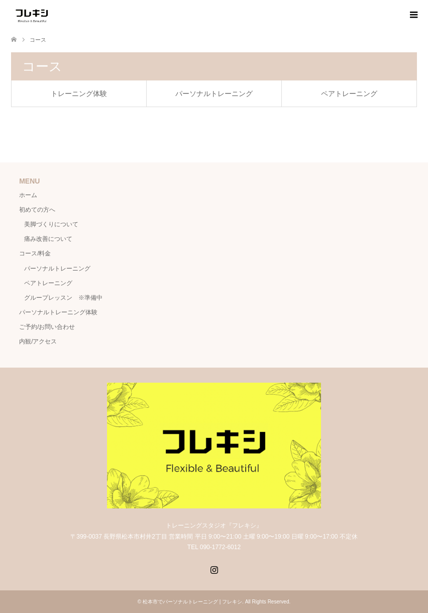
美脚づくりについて (51, 224)
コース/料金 (35, 253)
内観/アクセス (38, 341)
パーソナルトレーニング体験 (58, 312)
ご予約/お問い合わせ (47, 326)
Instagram (214, 568)
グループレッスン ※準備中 (63, 297)
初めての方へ (37, 209)
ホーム (28, 195)
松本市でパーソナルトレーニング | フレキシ (192, 601)
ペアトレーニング (349, 94)
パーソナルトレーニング (214, 94)
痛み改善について (48, 238)
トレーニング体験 (79, 94)
